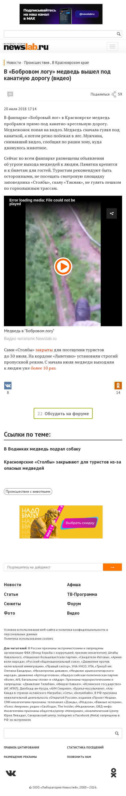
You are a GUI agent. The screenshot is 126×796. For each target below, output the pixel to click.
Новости (14, 62)
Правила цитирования (21, 747)
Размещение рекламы (20, 757)
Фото (9, 613)
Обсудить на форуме (67, 414)
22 (10, 94)
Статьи (11, 594)
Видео (73, 613)
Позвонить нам (79, 757)
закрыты (44, 350)
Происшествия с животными (28, 491)
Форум (74, 604)
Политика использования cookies (28, 638)
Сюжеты (12, 604)
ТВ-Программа (82, 594)
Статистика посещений (85, 747)
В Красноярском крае (70, 62)
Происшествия (36, 62)
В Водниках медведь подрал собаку (42, 449)
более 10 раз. (43, 368)
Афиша (74, 584)
